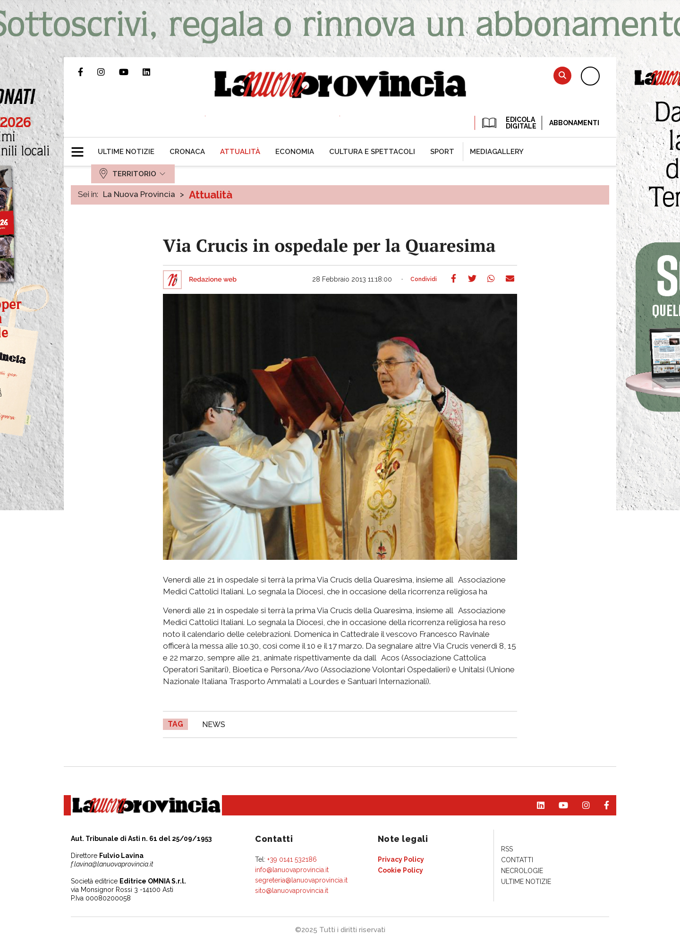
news (213, 724)
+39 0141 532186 (292, 859)
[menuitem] (126, 151)
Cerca (562, 75)
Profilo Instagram (108, 72)
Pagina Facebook (87, 72)
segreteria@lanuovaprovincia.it (301, 880)
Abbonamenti (574, 123)
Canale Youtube (131, 72)
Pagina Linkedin (153, 72)
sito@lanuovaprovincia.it (291, 890)
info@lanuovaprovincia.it (292, 870)
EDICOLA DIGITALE (508, 123)
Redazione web (213, 279)
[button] (81, 147)
